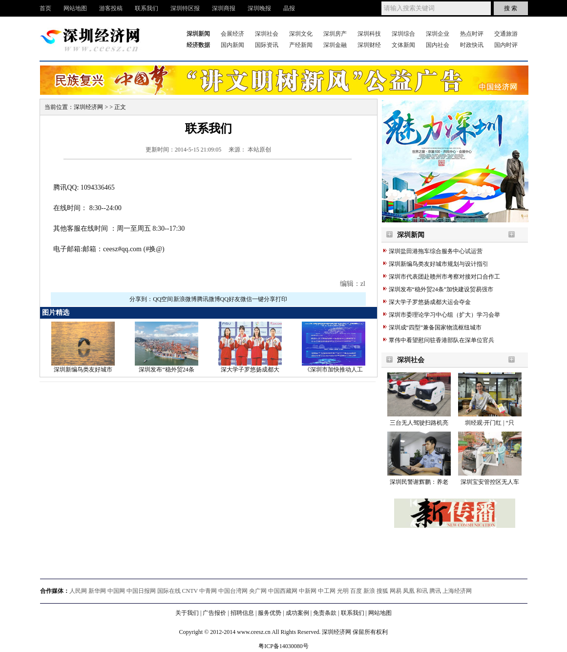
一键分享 (263, 299)
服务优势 (269, 612)
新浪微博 (185, 299)
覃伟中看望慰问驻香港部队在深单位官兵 (441, 340)
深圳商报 (223, 8)
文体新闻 (403, 45)
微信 (246, 299)
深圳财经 (369, 45)
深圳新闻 (410, 235)
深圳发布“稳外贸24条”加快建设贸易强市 (441, 289)
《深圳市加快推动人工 (333, 369)
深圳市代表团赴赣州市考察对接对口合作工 (444, 276)
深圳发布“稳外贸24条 (166, 369)
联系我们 (146, 8)
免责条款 (324, 612)
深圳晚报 (259, 8)
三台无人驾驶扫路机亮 (419, 422)
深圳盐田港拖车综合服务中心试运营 (436, 251)
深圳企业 (437, 33)
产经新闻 (301, 45)
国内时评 (506, 45)
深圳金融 (335, 45)
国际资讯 (266, 45)
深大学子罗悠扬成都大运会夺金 (430, 302)
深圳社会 (266, 33)
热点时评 (471, 33)
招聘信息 (242, 612)
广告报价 (214, 612)
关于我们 (187, 612)
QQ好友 (230, 299)
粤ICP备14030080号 (283, 646)
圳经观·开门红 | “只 (489, 422)
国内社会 (437, 45)
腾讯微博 (208, 299)
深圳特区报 (185, 8)
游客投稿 (111, 8)
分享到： (141, 299)
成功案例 (297, 612)
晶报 (289, 8)
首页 (45, 8)
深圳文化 (301, 33)
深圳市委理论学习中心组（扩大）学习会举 (444, 314)
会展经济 (232, 33)
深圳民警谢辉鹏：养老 (419, 481)
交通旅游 (506, 33)
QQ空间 (163, 299)
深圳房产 (335, 33)
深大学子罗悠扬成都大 (250, 369)
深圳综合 (403, 33)
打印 (281, 299)
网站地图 (75, 8)
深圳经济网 (88, 107)
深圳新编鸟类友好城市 (83, 369)
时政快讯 (471, 45)
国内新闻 (232, 45)
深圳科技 (369, 33)
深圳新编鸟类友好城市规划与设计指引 (438, 264)
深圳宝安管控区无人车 (490, 481)
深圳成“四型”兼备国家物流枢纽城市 (435, 327)
